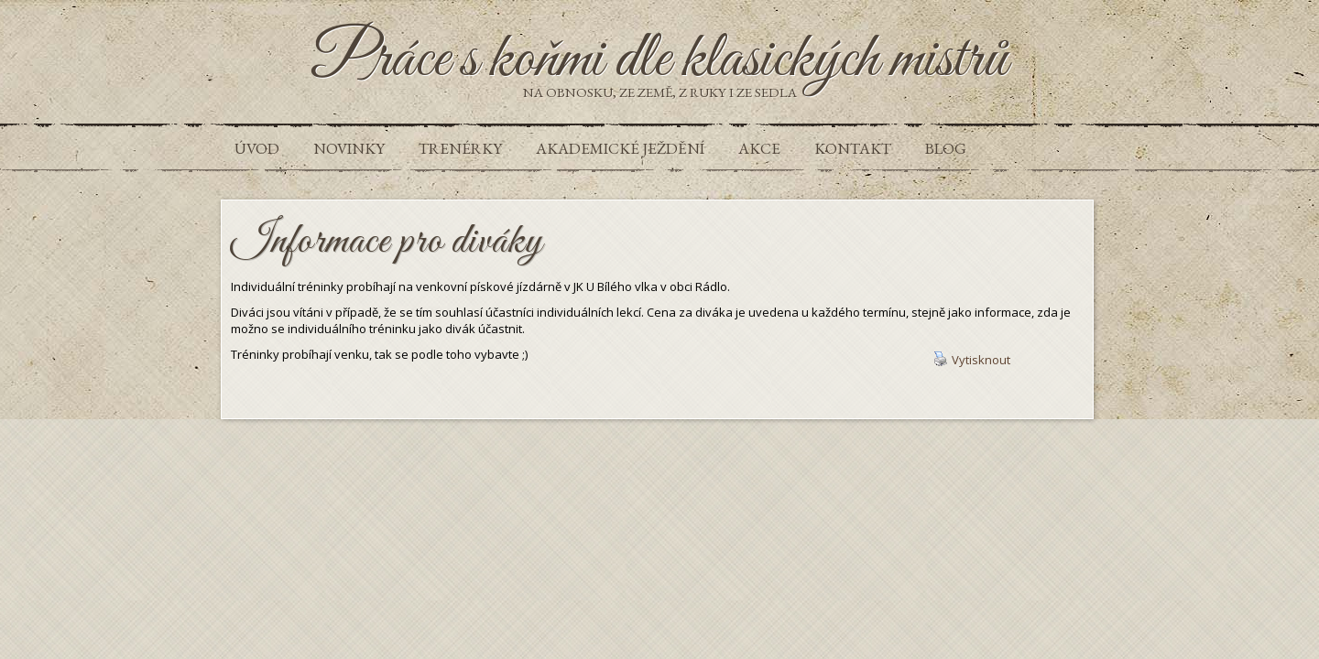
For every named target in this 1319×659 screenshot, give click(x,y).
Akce (759, 148)
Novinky (349, 148)
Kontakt (852, 148)
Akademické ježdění (620, 148)
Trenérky (460, 148)
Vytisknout (971, 359)
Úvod (256, 148)
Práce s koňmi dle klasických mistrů (660, 60)
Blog (945, 148)
